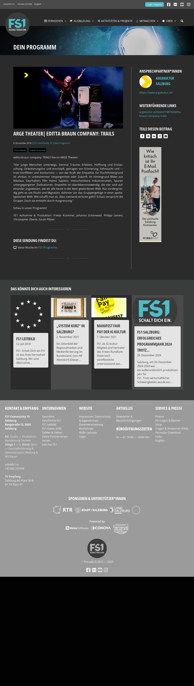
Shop (158, 424)
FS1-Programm (47, 247)
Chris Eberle (20, 150)
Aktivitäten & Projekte (117, 21)
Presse (159, 416)
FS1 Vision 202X (51, 428)
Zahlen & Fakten (52, 432)
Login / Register (154, 4)
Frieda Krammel (37, 150)
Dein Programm (62, 143)
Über (169, 21)
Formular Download (168, 432)
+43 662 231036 (24, 3)
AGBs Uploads (88, 432)
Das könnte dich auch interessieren (41, 288)
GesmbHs (48, 416)
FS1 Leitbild (49, 424)
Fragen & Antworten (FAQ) (171, 428)
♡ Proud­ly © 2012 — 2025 (97, 562)
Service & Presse (168, 408)
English (37, 3)
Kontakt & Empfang (21, 408)
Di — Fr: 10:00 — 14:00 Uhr (133, 437)
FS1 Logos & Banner (167, 420)
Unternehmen (54, 408)
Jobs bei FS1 (49, 444)
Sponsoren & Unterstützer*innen (97, 498)
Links (158, 436)
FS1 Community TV (42, 143)
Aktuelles (124, 408)
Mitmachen (147, 21)
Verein (46, 440)
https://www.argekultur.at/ (156, 92)
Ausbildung (82, 21)
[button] (142, 136)
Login (82, 436)
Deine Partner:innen (55, 436)
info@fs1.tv (9, 3)
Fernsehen (55, 21)
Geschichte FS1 (51, 420)
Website (85, 408)
